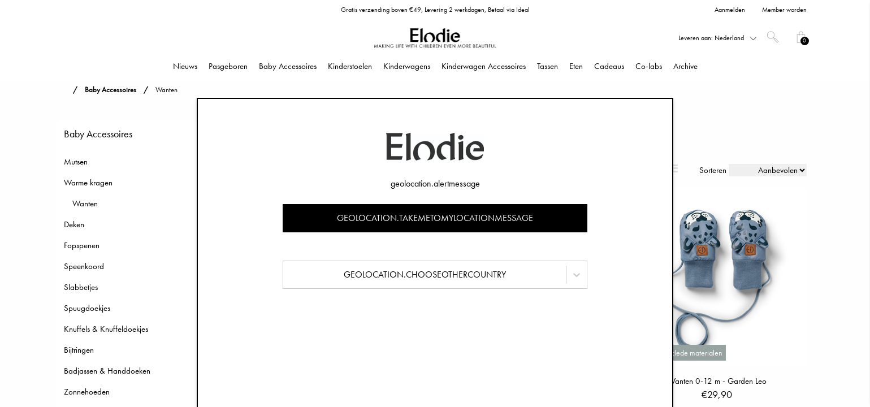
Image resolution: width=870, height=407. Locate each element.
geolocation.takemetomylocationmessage (435, 218)
